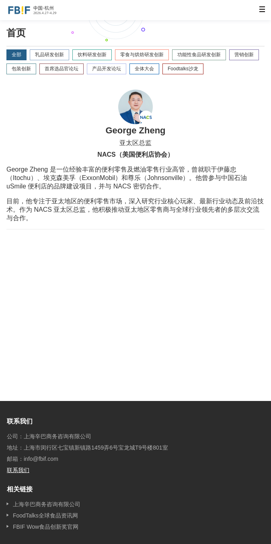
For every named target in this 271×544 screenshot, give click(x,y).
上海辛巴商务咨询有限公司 (46, 504)
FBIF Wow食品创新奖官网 (45, 527)
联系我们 (18, 470)
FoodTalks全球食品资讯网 (45, 515)
